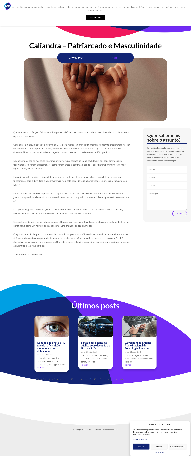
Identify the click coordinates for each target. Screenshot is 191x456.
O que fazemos (110, 6)
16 (95, 379)
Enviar (180, 213)
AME (115, 57)
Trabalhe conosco (149, 6)
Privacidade (159, 452)
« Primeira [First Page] (56, 379)
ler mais (40, 367)
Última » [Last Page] (123, 379)
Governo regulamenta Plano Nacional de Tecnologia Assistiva (138, 345)
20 (108, 379)
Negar (159, 446)
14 (85, 379)
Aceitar (141, 446)
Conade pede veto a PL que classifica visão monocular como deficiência (51, 347)
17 (100, 379)
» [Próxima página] (116, 379)
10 (72, 379)
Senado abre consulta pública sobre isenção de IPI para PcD (95, 345)
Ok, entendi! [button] (95, 18)
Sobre (97, 6)
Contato (164, 6)
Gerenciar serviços (140, 439)
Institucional (48, 355)
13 (81, 379)
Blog (136, 6)
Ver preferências (178, 446)
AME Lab (126, 6)
